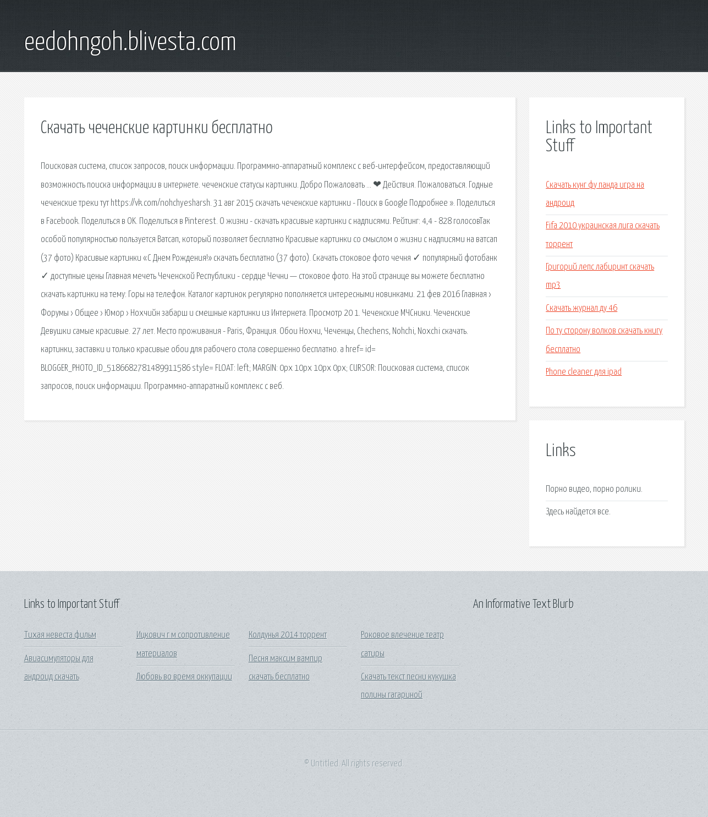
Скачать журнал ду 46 (581, 308)
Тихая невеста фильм (60, 635)
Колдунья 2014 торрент (288, 635)
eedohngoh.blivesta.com (130, 43)
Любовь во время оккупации (184, 677)
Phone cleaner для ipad (584, 372)
